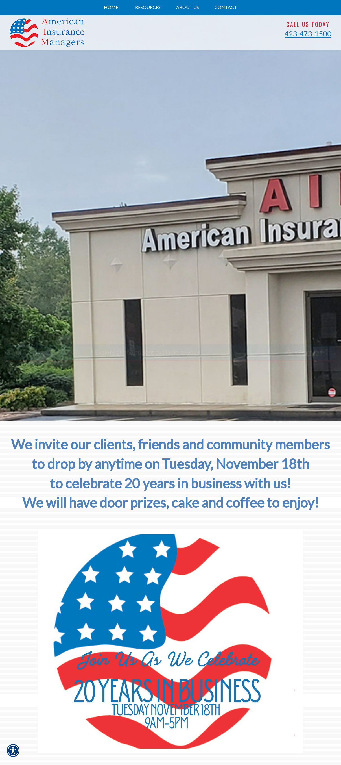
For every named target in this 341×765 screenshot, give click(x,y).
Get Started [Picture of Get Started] (303, 352)
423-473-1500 (308, 33)
